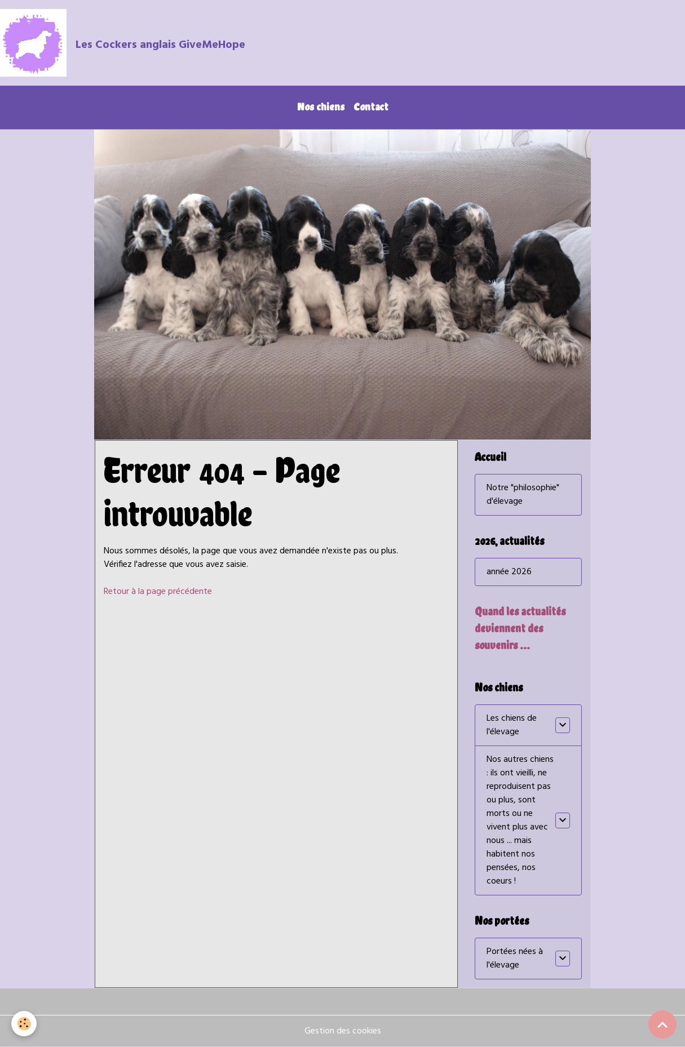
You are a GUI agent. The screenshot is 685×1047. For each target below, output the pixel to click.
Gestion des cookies (342, 1031)
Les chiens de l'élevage (512, 725)
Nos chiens (320, 106)
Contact (370, 106)
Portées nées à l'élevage (515, 958)
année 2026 (509, 572)
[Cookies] (24, 1023)
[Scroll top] (662, 1024)
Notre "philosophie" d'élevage (523, 495)
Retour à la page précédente (158, 591)
